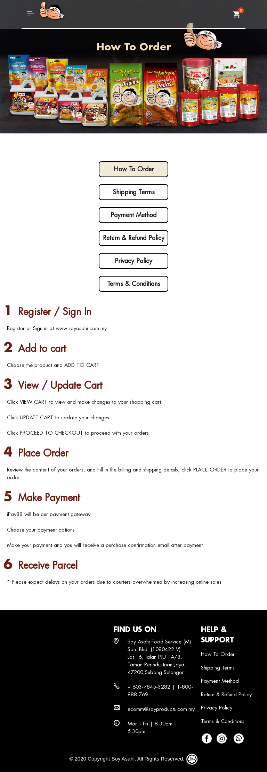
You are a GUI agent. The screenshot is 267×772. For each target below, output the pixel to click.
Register (16, 328)
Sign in (40, 328)
